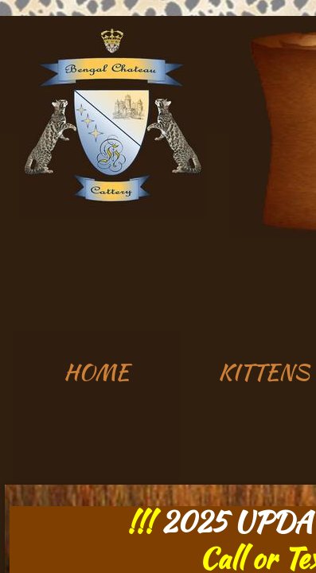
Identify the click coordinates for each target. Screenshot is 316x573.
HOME (96, 372)
